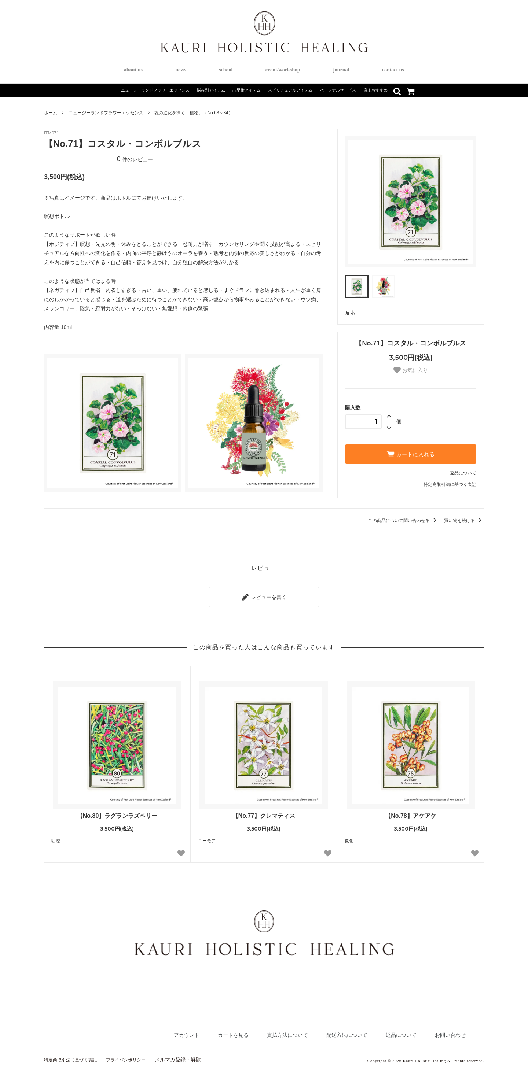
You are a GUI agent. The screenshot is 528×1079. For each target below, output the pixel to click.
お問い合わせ (447, 1031)
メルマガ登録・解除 (193, 1056)
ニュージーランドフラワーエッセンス (106, 112)
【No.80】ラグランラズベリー (117, 812)
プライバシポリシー (138, 1056)
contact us (393, 70)
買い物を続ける (464, 520)
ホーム (50, 112)
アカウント (146, 1031)
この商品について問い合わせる (403, 520)
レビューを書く (264, 595)
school (225, 70)
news (180, 70)
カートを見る (199, 1031)
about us (133, 70)
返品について (463, 473)
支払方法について (261, 1031)
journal (341, 70)
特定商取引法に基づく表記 (449, 484)
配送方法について (329, 1031)
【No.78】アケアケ (410, 812)
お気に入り (410, 370)
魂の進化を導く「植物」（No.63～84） (193, 112)
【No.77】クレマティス (264, 812)
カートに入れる (410, 454)
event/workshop (282, 70)
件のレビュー (135, 159)
